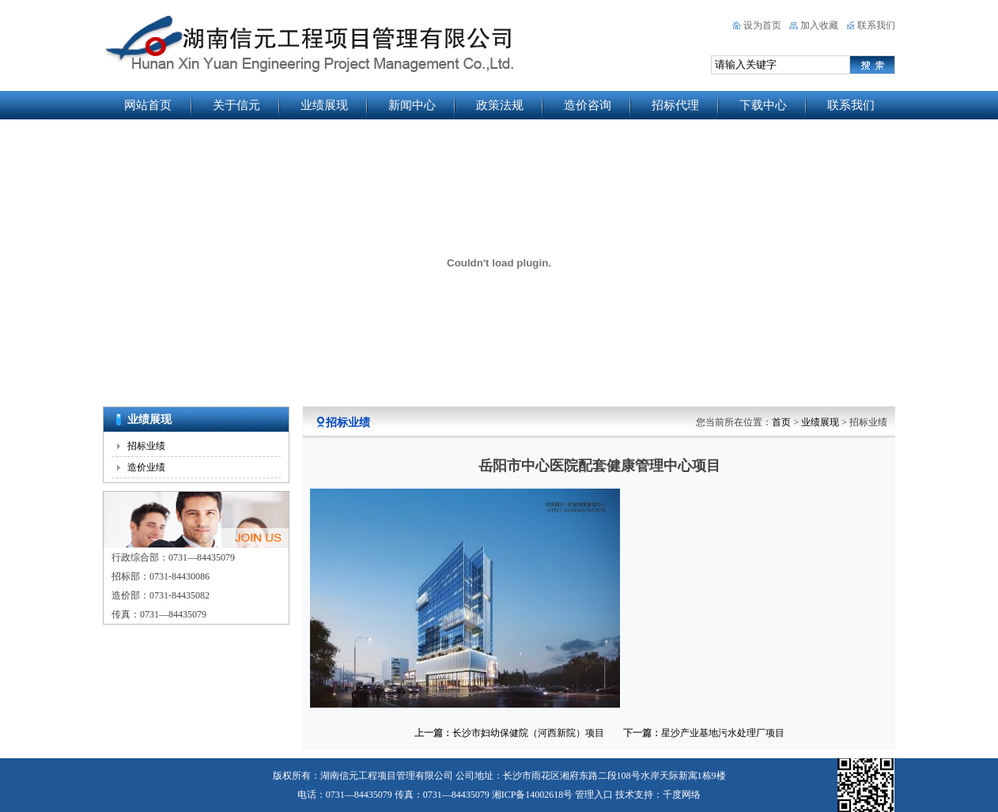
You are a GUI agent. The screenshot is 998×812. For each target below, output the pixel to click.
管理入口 (594, 794)
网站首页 (148, 105)
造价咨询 (587, 105)
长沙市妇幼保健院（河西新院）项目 (528, 732)
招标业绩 (146, 445)
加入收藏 (819, 25)
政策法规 (500, 105)
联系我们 (876, 25)
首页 (781, 422)
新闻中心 (412, 105)
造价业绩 (146, 467)
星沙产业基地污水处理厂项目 (722, 732)
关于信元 (236, 105)
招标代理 (675, 105)
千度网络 (682, 794)
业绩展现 (324, 105)
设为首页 (762, 25)
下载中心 (763, 105)
